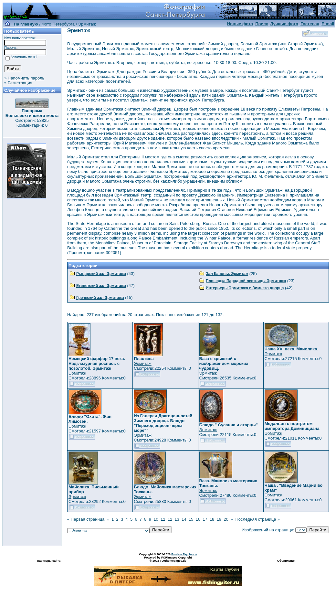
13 (176, 519)
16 (197, 519)
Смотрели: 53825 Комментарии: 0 (31, 123)
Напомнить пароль (26, 78)
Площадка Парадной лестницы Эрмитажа (246, 281)
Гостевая (309, 23)
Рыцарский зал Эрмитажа (101, 273)
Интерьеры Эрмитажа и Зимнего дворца (245, 288)
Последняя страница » (257, 519)
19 (219, 519)
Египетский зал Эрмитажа (101, 285)
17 (205, 519)
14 (184, 519)
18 (212, 519)
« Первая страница (85, 519)
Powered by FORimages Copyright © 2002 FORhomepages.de (168, 559)
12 (170, 519)
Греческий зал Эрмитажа (100, 297)
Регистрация (20, 82)
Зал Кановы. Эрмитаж (227, 273)
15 (191, 519)
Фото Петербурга (58, 24)
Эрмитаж (77, 373)
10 (155, 519)
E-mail (327, 23)
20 (226, 519)
